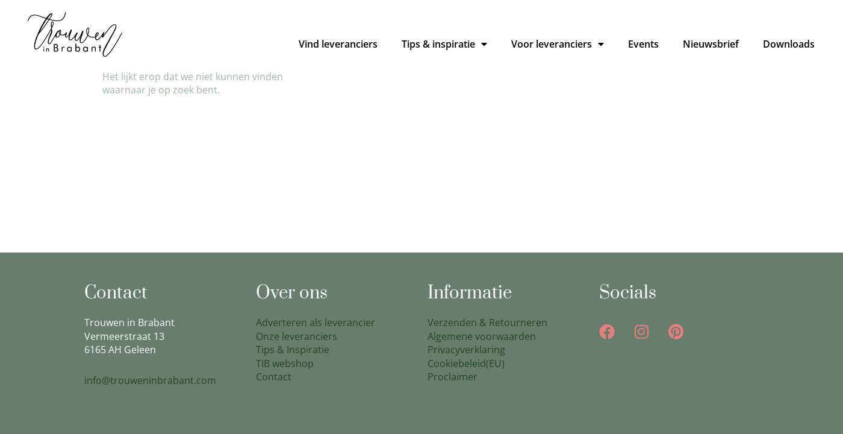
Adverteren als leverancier (315, 322)
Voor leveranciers (557, 44)
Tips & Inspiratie (292, 349)
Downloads (789, 44)
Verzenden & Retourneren (487, 322)
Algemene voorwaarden (482, 336)
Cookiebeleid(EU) (466, 363)
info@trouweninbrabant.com (150, 380)
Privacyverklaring (466, 349)
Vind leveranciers (338, 44)
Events (643, 44)
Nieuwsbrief (711, 44)
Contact (273, 376)
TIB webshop (285, 363)
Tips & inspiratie (444, 44)
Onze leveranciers (296, 336)
